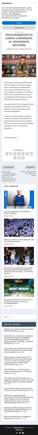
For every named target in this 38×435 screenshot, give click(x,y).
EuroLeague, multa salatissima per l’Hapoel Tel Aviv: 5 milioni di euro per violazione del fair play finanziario (18, 350)
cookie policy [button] (16, 14)
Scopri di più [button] (19, 27)
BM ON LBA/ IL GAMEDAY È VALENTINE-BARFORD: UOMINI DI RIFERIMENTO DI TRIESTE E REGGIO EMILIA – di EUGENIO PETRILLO (18, 270)
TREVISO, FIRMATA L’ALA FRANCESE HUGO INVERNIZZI (17, 212)
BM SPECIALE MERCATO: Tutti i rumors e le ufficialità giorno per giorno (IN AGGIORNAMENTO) (18, 301)
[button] (35, 3)
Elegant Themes (19, 427)
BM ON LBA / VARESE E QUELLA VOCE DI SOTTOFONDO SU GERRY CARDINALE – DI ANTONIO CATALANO (18, 409)
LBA (30, 49)
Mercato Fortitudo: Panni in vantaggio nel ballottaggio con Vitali (17, 417)
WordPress (19, 430)
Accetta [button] (19, 23)
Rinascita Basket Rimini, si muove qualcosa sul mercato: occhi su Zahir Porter (18, 389)
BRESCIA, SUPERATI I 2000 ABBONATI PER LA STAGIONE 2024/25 (19, 240)
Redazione (16, 49)
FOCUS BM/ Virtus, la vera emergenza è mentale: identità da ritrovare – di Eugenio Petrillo (18, 371)
